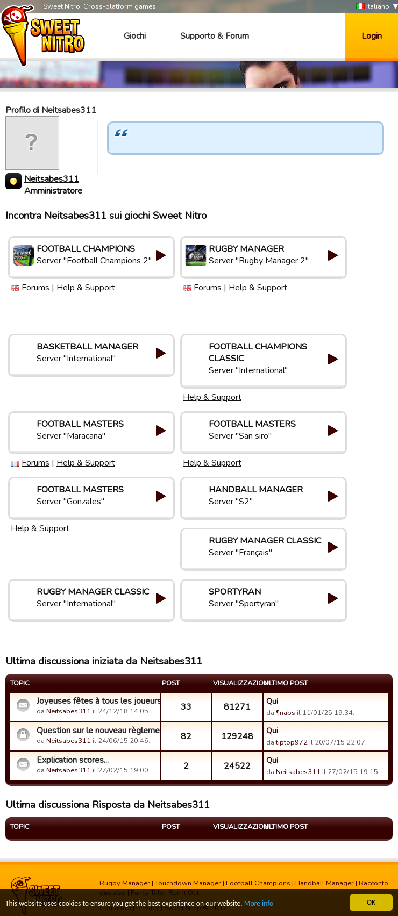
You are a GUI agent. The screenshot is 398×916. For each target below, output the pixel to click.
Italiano (372, 7)
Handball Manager (324, 883)
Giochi (135, 36)
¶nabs (285, 713)
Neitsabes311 (51, 179)
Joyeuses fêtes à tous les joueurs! (97, 701)
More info (258, 903)
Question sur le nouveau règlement (97, 730)
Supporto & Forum (214, 36)
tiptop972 (292, 742)
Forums (35, 288)
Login (371, 36)
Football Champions (258, 883)
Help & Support (85, 288)
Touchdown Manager (188, 883)
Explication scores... (73, 760)
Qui (272, 701)
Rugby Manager (124, 883)
